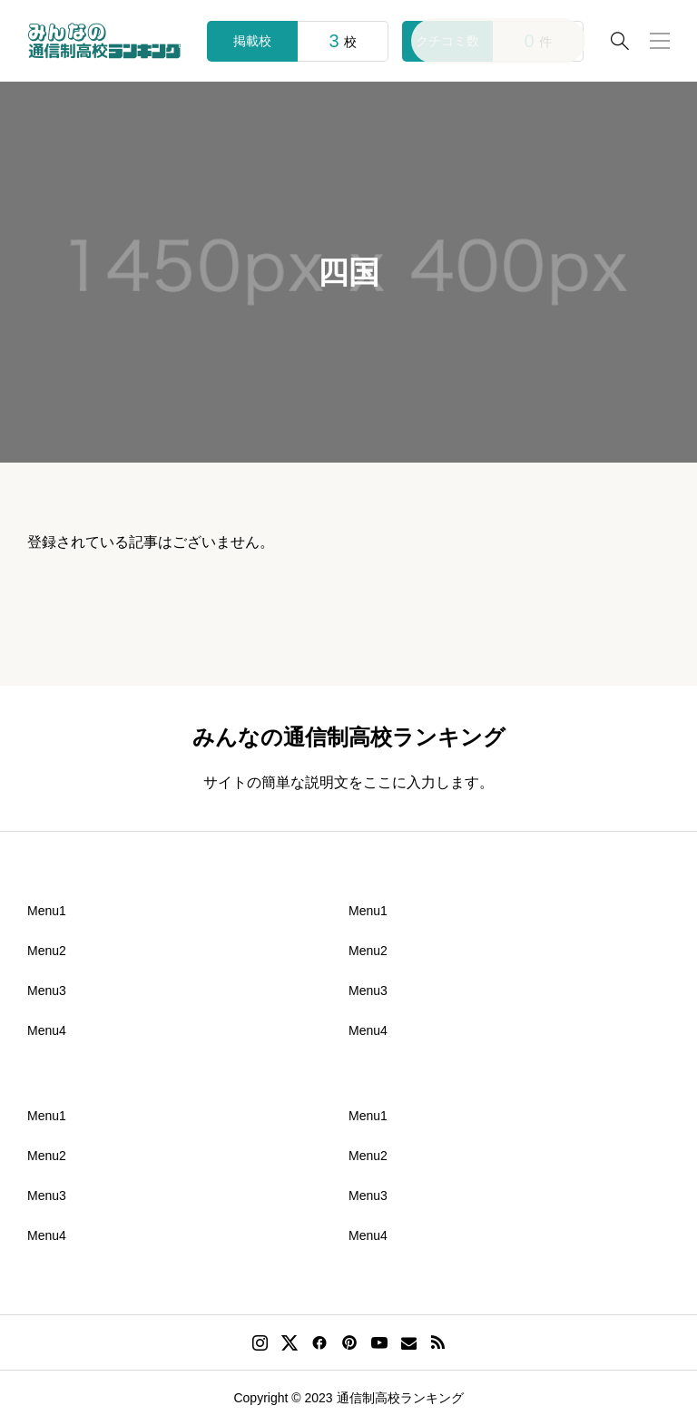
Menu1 (46, 910)
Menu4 (46, 1030)
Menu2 (46, 950)
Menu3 (46, 990)
